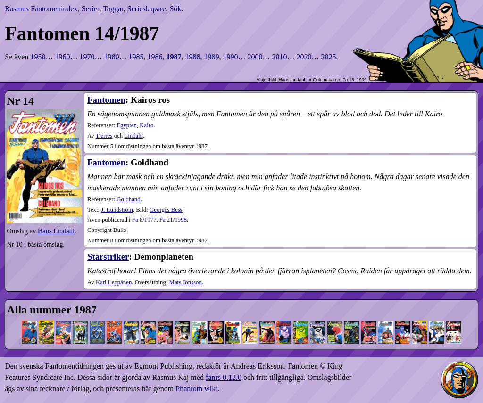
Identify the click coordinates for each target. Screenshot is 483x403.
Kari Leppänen (114, 282)
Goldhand (128, 199)
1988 (192, 57)
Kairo (146, 125)
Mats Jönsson (185, 282)
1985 (135, 57)
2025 (328, 57)
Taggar (113, 9)
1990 (230, 57)
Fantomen (106, 100)
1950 (37, 57)
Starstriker (108, 257)
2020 (303, 57)
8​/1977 (144, 219)
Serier (91, 9)
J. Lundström (117, 209)
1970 (86, 57)
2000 (254, 57)
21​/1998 (173, 219)
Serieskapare (146, 9)
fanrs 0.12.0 (224, 377)
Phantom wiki (196, 389)
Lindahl (133, 135)
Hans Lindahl (56, 231)
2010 (279, 57)
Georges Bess (166, 209)
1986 (154, 57)
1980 (111, 57)
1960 (62, 57)
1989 (211, 57)
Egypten (127, 125)
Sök (175, 9)
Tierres (104, 135)
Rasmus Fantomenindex (41, 9)
